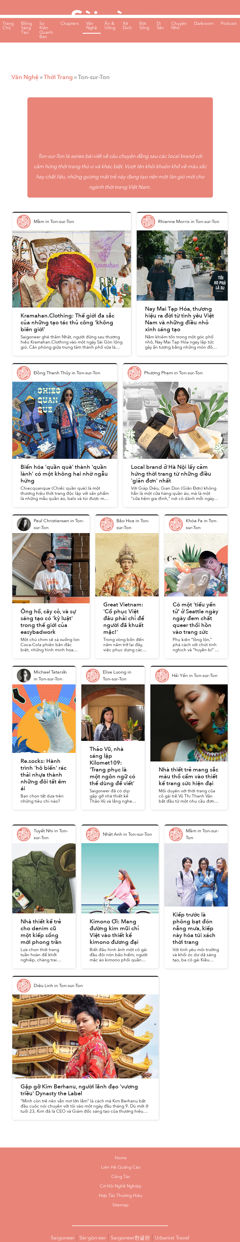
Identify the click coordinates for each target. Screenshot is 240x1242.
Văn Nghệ (25, 77)
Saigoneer (62, 1237)
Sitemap (120, 1205)
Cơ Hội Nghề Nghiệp (121, 1186)
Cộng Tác (120, 1177)
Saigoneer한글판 (130, 1237)
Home (121, 1158)
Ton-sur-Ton (51, 156)
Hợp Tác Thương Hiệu (120, 1196)
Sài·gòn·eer (92, 1237)
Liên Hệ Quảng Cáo (120, 1167)
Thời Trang (58, 77)
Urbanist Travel (172, 1237)
